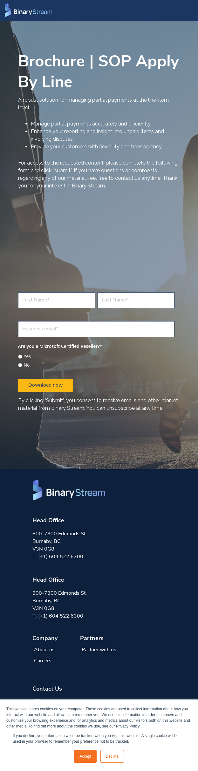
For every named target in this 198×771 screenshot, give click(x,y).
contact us (127, 178)
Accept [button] (85, 756)
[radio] (96, 356)
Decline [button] (112, 756)
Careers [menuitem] (42, 661)
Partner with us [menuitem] (99, 650)
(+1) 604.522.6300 (60, 556)
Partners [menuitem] (92, 639)
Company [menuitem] (45, 639)
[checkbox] (96, 359)
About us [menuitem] (44, 650)
